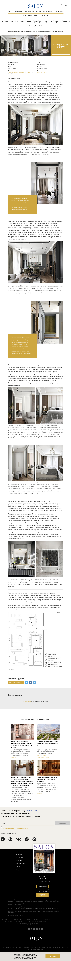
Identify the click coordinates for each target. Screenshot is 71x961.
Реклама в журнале (33, 919)
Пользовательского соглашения (50, 827)
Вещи (18, 867)
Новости (19, 854)
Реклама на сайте (17, 919)
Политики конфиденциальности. (23, 958)
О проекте (4, 919)
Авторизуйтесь (27, 701)
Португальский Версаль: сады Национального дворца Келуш (47, 742)
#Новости (13, 757)
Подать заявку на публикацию (13, 921)
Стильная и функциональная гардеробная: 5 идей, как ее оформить (47, 779)
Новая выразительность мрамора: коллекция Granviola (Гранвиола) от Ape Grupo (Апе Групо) (21, 744)
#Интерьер (39, 793)
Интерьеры (20, 857)
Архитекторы (20, 863)
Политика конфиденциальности (27, 924)
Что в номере (42, 886)
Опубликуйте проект (42, 895)
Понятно (53, 956)
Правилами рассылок (22, 828)
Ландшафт (19, 860)
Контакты (46, 919)
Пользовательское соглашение (37, 921)
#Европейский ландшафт (43, 757)
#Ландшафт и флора (42, 755)
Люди (18, 870)
